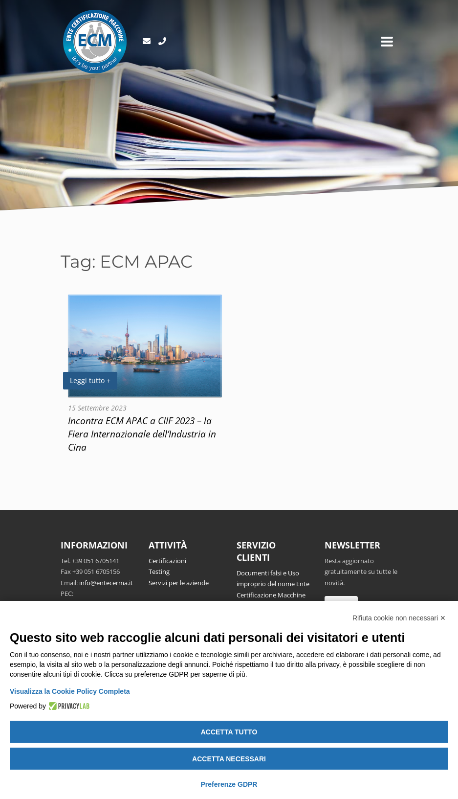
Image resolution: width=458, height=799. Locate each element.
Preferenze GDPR (229, 784)
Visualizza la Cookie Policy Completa (70, 691)
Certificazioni (167, 560)
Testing (159, 571)
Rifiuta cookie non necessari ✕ (399, 618)
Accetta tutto (229, 732)
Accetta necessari (229, 759)
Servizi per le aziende (179, 582)
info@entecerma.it (106, 582)
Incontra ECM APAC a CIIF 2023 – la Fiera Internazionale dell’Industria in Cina (142, 434)
